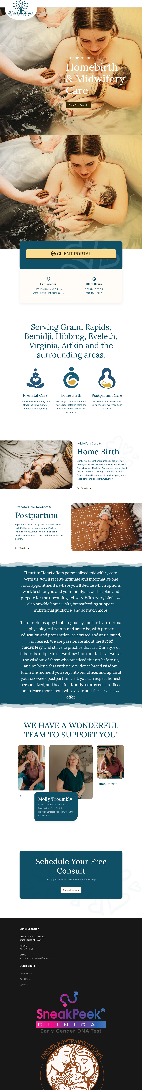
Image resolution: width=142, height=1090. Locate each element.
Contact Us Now (71, 889)
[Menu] (136, 4)
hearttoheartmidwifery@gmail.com (36, 958)
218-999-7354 (26, 949)
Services (24, 985)
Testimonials (26, 973)
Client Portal (25, 979)
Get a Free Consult (80, 105)
